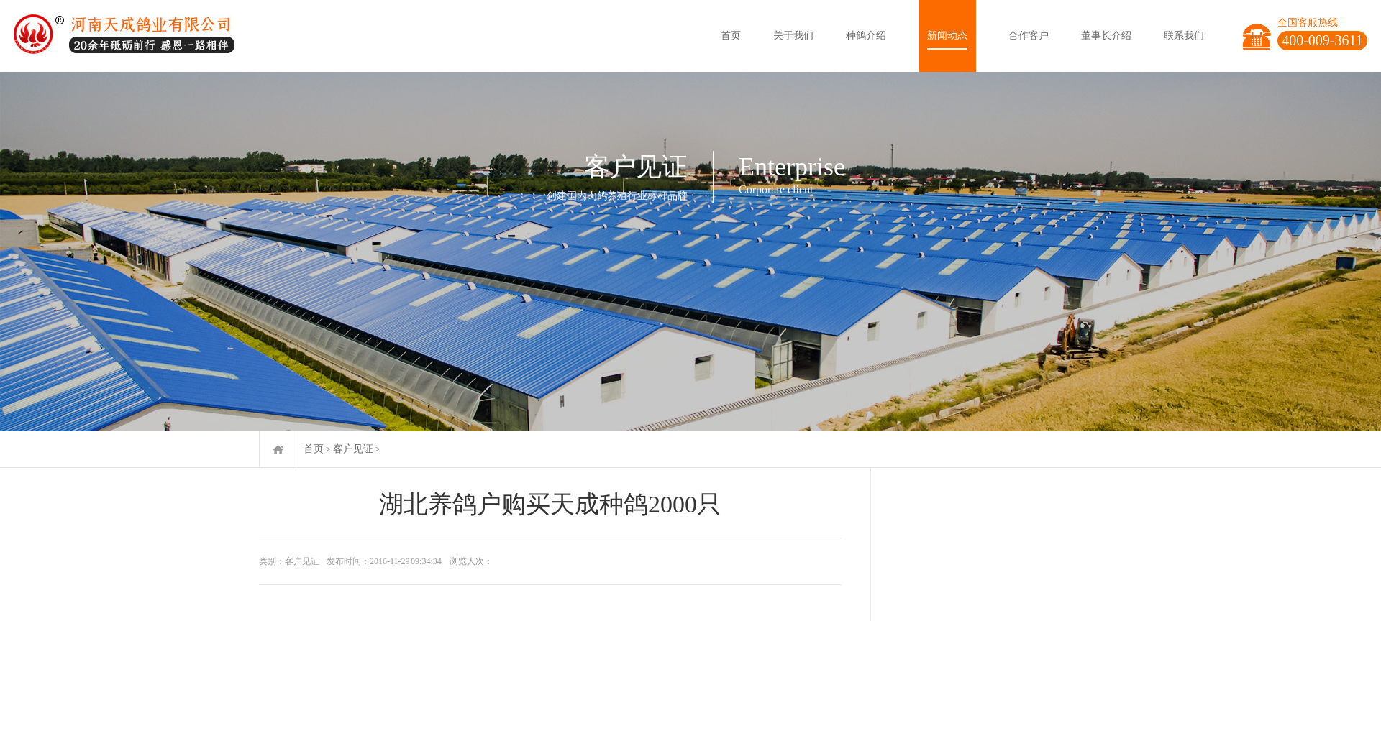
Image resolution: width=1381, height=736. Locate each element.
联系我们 (1184, 35)
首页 (731, 35)
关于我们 (793, 35)
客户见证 (353, 448)
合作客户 (1028, 35)
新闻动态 (947, 35)
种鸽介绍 (866, 35)
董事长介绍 (1106, 35)
